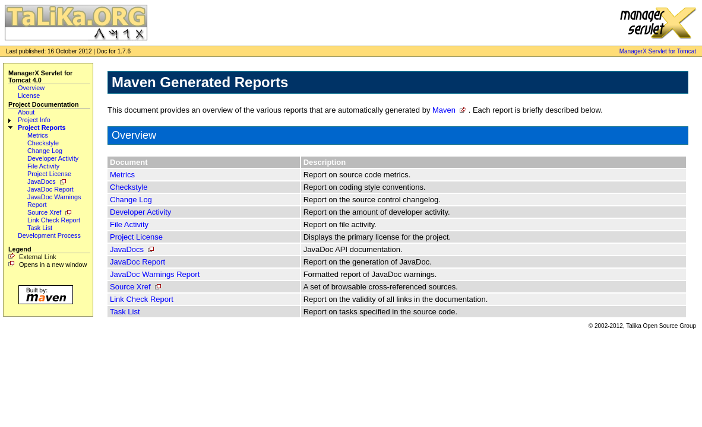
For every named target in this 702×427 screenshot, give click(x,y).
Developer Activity (52, 158)
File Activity (43, 166)
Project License (49, 173)
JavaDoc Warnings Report (155, 274)
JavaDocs (41, 181)
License (29, 95)
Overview (31, 87)
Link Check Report (53, 220)
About (26, 112)
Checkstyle (43, 142)
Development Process (49, 235)
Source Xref (44, 212)
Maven (444, 110)
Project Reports (42, 127)
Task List (39, 227)
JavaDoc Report (50, 189)
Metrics (37, 135)
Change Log (44, 150)
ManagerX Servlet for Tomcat (657, 51)
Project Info (34, 119)
